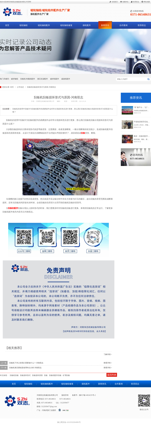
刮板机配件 (13, 208)
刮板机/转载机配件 (27, 79)
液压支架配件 (42, 79)
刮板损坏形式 (25, 375)
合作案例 (123, 25)
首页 (7, 25)
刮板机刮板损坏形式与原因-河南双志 (41, 87)
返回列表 (111, 375)
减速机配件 (65, 79)
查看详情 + (108, 363)
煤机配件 (87, 25)
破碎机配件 (54, 79)
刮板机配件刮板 (55, 375)
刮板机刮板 (14, 375)
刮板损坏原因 (37, 375)
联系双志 (136, 2)
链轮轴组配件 (44, 25)
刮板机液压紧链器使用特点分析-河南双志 (25, 368)
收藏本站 (125, 2)
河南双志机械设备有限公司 (45, 101)
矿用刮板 (66, 375)
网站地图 (147, 2)
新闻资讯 (105, 25)
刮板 (83, 133)
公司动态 (20, 87)
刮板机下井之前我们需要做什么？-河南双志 (26, 363)
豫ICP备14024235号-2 (87, 395)
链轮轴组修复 (66, 25)
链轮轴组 (24, 25)
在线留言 (115, 2)
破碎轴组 (14, 79)
